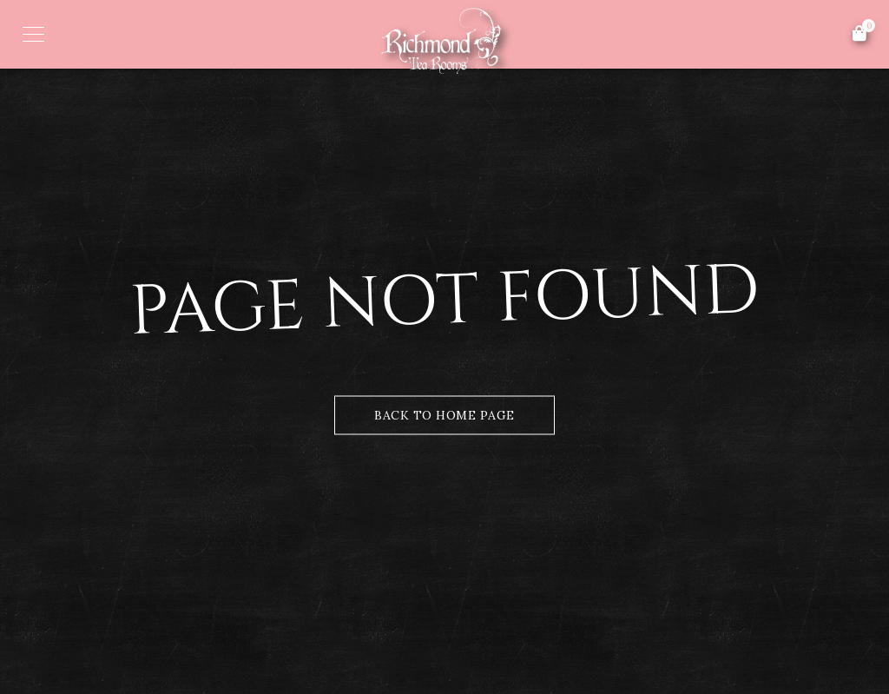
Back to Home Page (444, 414)
